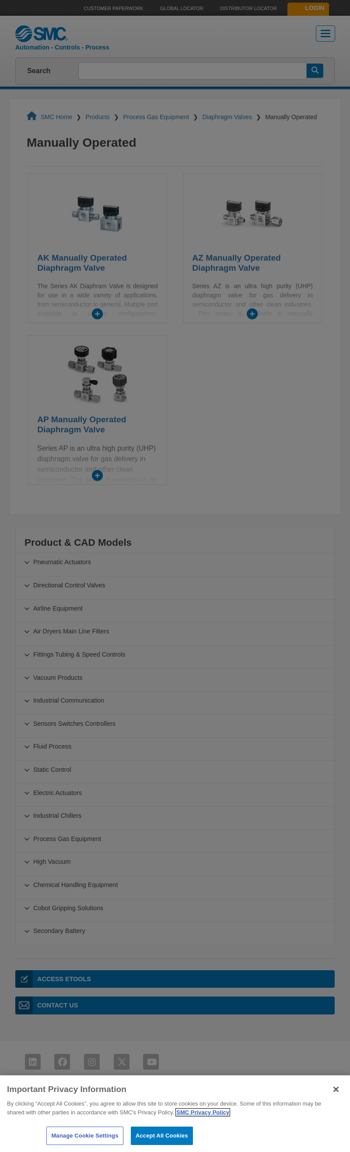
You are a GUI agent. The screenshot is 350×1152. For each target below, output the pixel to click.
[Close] (336, 1105)
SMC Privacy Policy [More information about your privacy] (202, 1128)
